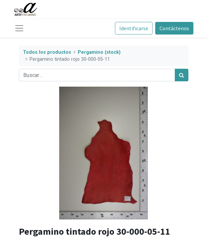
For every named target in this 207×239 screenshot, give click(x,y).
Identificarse (133, 28)
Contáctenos (174, 28)
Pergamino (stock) (99, 52)
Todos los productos (47, 52)
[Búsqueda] (181, 75)
